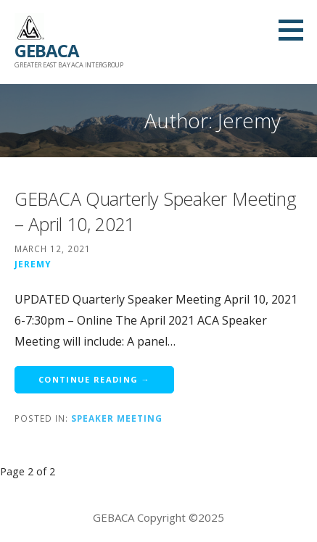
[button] (296, 30)
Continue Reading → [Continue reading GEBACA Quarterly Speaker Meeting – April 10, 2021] (94, 379)
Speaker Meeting (116, 418)
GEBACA (47, 50)
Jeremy (33, 264)
